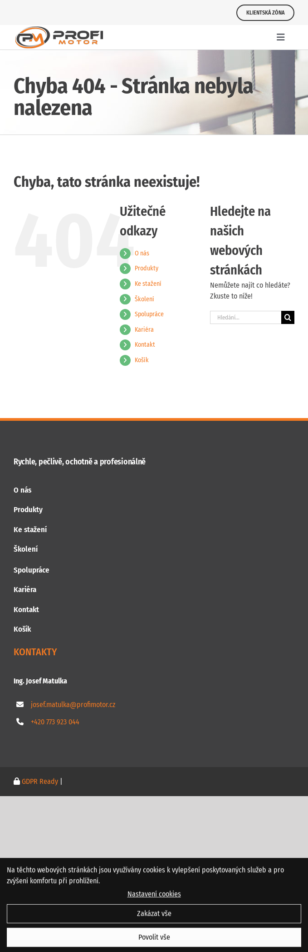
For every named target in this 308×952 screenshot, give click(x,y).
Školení (144, 299)
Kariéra (144, 330)
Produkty (146, 268)
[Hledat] (287, 317)
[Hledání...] (245, 317)
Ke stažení (148, 284)
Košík (142, 360)
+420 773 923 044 (55, 722)
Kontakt (145, 345)
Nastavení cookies (154, 898)
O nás (142, 253)
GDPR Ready (39, 781)
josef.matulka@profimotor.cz (73, 704)
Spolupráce (149, 314)
